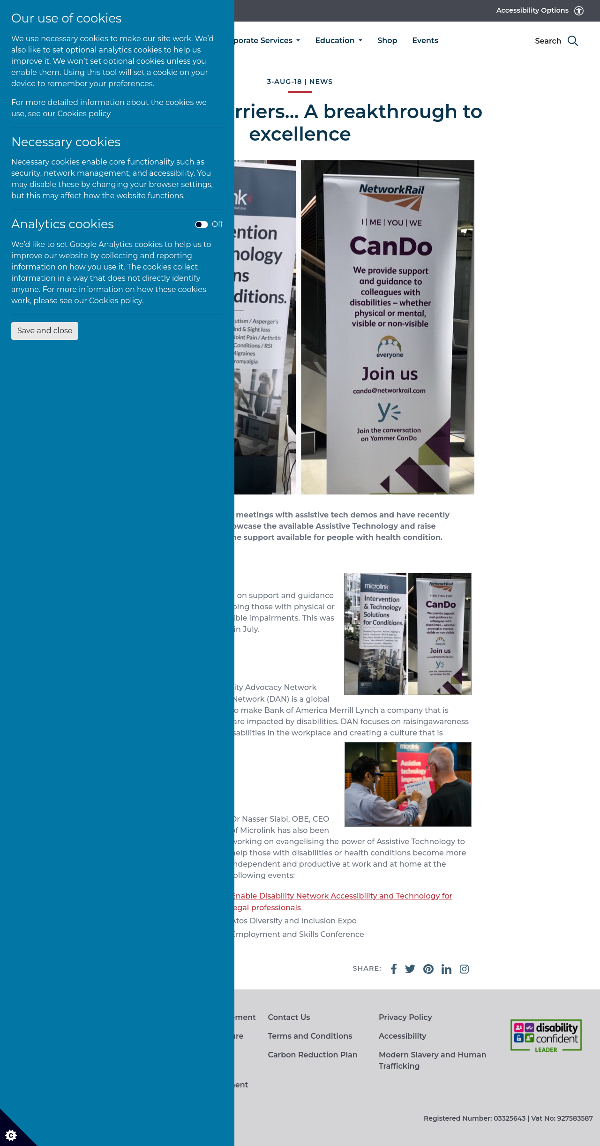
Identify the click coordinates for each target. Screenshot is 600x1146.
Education (336, 40)
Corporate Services (257, 40)
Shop (387, 40)
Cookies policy (84, 113)
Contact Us (289, 1017)
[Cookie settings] (19, 1127)
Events (425, 40)
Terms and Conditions (310, 1036)
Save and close (44, 330)
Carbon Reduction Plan (312, 1054)
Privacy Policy (405, 1017)
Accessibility (403, 1036)
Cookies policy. (116, 300)
